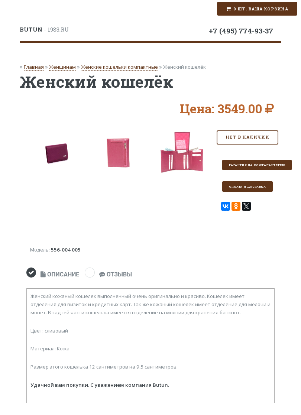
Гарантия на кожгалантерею (257, 165)
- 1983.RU (44, 29)
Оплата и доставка (247, 186)
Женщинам (62, 67)
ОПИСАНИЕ (60, 274)
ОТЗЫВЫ (115, 274)
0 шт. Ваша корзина (260, 9)
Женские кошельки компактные (119, 67)
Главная (34, 67)
